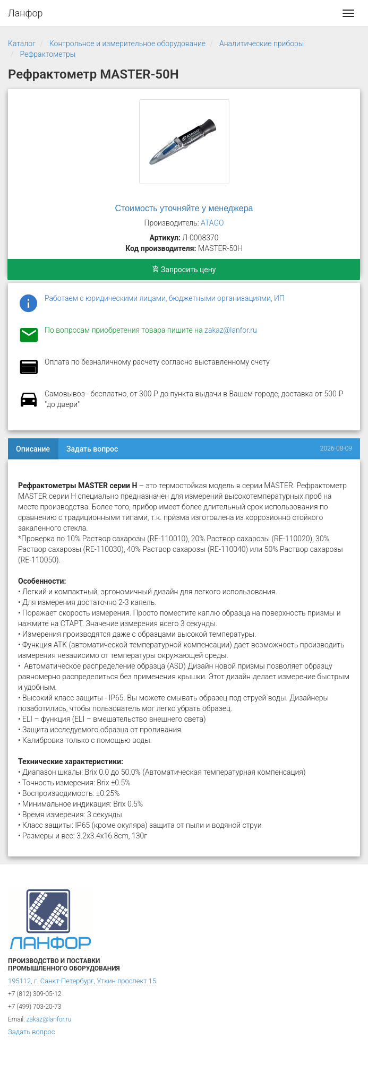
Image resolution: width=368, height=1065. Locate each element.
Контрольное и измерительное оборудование (127, 43)
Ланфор (25, 13)
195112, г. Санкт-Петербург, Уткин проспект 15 (82, 981)
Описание (33, 449)
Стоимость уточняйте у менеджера (184, 208)
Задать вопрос (92, 449)
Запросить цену (184, 269)
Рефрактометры (47, 54)
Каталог (22, 43)
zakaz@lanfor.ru (230, 330)
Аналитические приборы (261, 43)
